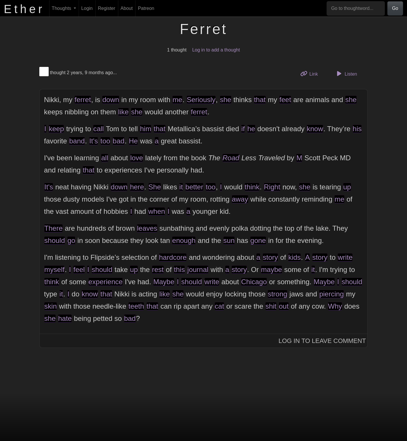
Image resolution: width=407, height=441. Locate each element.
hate (65, 318)
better (194, 187)
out (283, 306)
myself (54, 269)
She (155, 187)
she (225, 100)
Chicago (254, 282)
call (98, 129)
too (105, 141)
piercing (331, 294)
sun (229, 240)
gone (258, 240)
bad (118, 141)
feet (285, 100)
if (243, 129)
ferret (83, 100)
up (347, 187)
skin (50, 306)
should (54, 240)
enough (183, 240)
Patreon (146, 8)
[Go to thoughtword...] (356, 8)
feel (79, 269)
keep (56, 129)
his (357, 129)
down (110, 100)
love (136, 158)
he (251, 129)
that (260, 100)
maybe (271, 269)
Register (106, 8)
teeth (136, 306)
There (53, 228)
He (133, 141)
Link (311, 73)
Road (231, 158)
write (345, 257)
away (240, 199)
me (177, 100)
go (71, 240)
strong (277, 294)
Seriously (201, 100)
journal (197, 269)
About (127, 8)
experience (106, 282)
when (156, 211)
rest (158, 269)
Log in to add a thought (216, 49)
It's (93, 141)
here (137, 187)
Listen (346, 74)
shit (270, 306)
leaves (147, 228)
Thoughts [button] (62, 8)
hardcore (173, 257)
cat (219, 306)
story (270, 257)
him (145, 129)
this (179, 269)
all (104, 158)
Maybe (163, 282)
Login (87, 8)
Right (272, 187)
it (181, 187)
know (315, 129)
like (123, 112)
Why (335, 306)
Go (395, 8)
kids (294, 257)
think (252, 187)
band (76, 141)
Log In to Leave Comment (322, 340)
